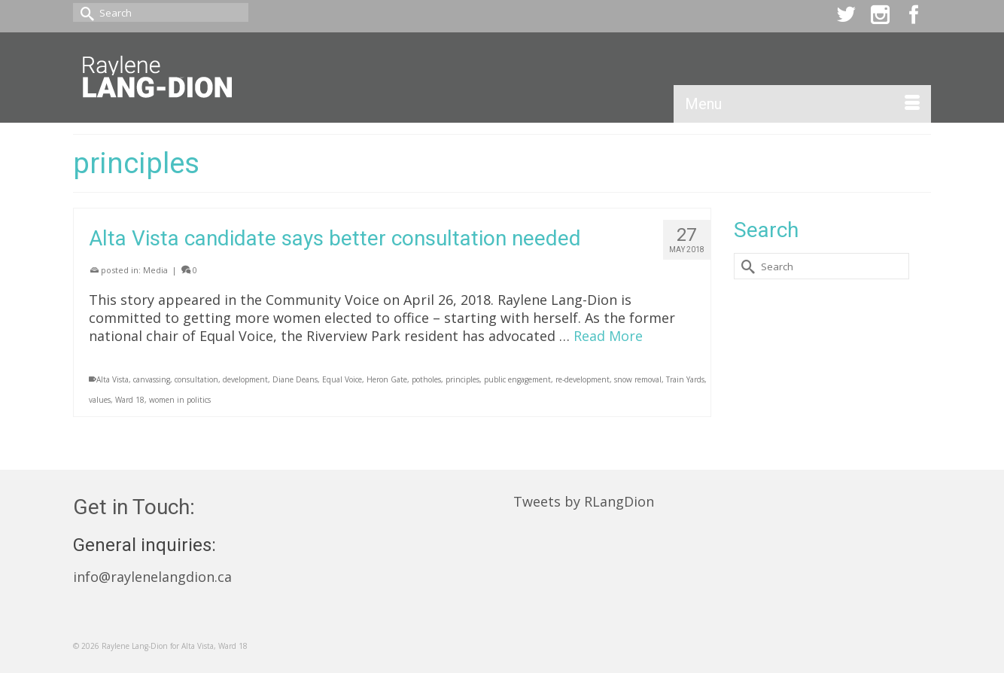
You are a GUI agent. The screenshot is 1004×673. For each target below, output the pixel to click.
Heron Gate (387, 379)
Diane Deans (295, 379)
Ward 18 (130, 399)
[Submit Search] (84, 12)
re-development (582, 379)
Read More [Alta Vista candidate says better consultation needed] (608, 336)
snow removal (638, 379)
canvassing (151, 379)
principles (462, 379)
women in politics (180, 399)
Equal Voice (342, 379)
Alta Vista (112, 379)
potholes (426, 379)
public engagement (517, 379)
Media (155, 270)
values (100, 399)
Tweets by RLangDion (583, 501)
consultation (196, 379)
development (245, 379)
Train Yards (685, 379)
